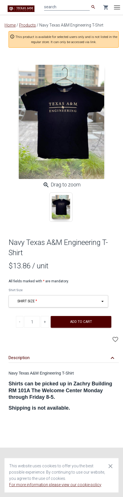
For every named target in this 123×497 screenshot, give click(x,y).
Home (10, 25)
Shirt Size (16, 290)
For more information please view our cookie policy (55, 484)
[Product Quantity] (32, 322)
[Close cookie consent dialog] (110, 466)
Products (27, 25)
